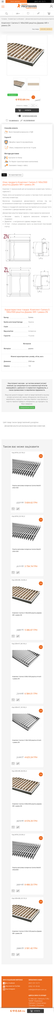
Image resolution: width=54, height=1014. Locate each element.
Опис (4, 175)
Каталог (3, 6)
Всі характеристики (15, 175)
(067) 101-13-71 (52, 2)
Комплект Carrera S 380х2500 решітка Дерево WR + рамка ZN (27, 805)
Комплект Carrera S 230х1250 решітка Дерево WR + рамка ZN (27, 932)
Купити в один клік (30, 116)
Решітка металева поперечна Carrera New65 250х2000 (26, 869)
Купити (28, 110)
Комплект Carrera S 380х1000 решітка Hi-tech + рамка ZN (27, 677)
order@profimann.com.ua (27, 407)
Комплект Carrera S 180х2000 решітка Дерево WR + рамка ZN (27, 614)
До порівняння (29, 120)
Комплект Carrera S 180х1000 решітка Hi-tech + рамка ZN (27, 741)
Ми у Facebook (10, 983)
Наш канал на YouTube (12, 986)
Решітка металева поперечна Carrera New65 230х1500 (26, 486)
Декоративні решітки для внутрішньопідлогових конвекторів (25, 426)
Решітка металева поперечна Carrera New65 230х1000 (26, 550)
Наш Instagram (10, 989)
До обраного (14, 120)
